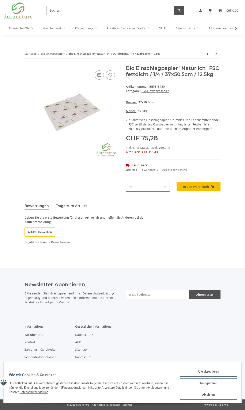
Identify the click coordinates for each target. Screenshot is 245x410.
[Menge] (148, 186)
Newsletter (32, 364)
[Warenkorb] (228, 10)
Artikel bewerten (40, 232)
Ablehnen (207, 395)
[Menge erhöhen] (165, 186)
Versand (164, 148)
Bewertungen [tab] (36, 206)
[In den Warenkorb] (198, 186)
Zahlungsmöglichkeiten (40, 349)
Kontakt (29, 342)
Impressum (83, 357)
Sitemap (81, 349)
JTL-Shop (223, 404)
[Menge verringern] (130, 186)
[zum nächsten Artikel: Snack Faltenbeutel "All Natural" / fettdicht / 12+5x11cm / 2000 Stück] (216, 53)
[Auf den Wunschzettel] (110, 75)
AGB (78, 342)
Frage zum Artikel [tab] (71, 206)
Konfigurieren (207, 384)
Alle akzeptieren (207, 373)
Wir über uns (33, 335)
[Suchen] (110, 10)
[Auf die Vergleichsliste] (99, 75)
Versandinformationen (40, 357)
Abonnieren (204, 295)
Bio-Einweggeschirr (155, 91)
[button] (200, 10)
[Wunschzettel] (210, 10)
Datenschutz (84, 335)
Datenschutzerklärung (98, 293)
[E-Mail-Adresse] (157, 294)
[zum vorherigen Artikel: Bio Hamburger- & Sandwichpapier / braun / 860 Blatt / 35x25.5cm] (207, 53)
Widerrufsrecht (86, 364)
